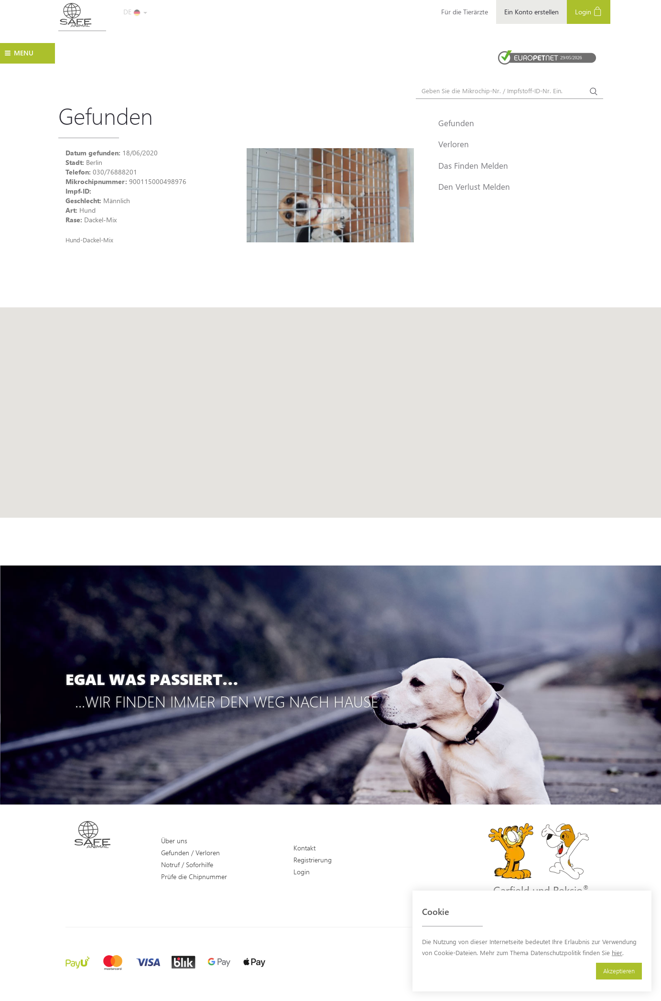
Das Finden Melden (473, 165)
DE (135, 11)
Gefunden (456, 123)
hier (617, 952)
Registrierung (312, 859)
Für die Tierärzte (464, 11)
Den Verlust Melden (474, 186)
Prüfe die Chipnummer (194, 876)
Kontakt (304, 847)
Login (588, 11)
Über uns (174, 840)
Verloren (453, 144)
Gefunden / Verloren (190, 852)
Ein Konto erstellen (531, 11)
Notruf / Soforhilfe (187, 864)
